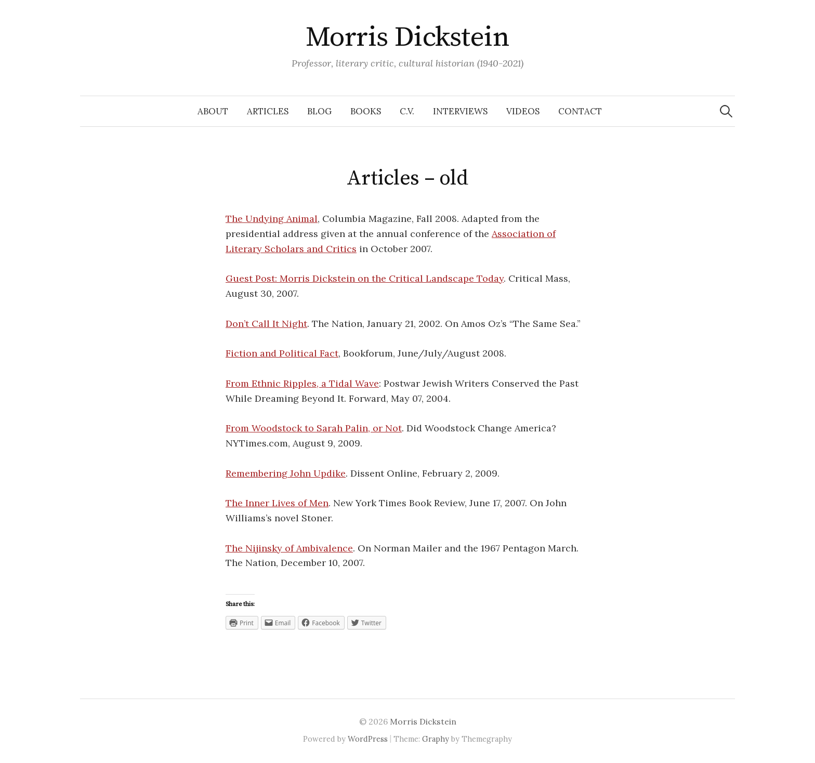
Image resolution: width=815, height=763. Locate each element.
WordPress (368, 739)
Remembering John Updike (286, 473)
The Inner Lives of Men (277, 503)
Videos (523, 111)
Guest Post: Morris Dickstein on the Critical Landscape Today (365, 278)
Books (365, 111)
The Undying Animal (272, 219)
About (213, 111)
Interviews (460, 111)
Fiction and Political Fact (282, 353)
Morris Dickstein (407, 37)
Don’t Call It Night (266, 324)
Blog (319, 111)
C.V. (407, 111)
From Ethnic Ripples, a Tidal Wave (302, 383)
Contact (580, 111)
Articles (267, 111)
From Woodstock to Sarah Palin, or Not (314, 428)
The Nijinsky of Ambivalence (289, 548)
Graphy (435, 739)
